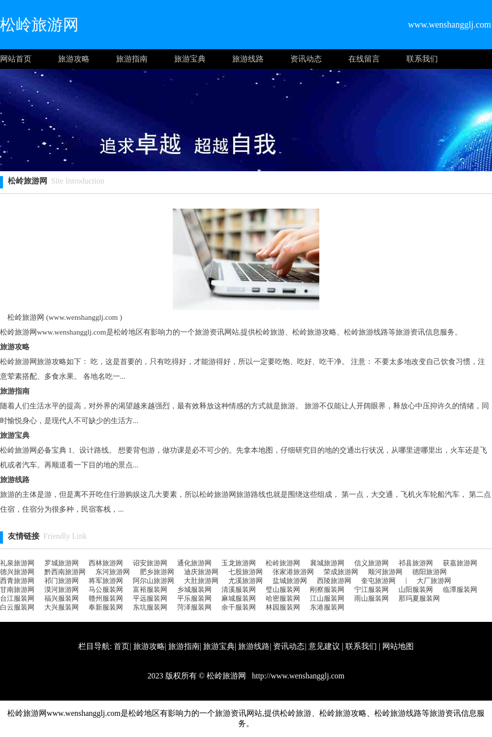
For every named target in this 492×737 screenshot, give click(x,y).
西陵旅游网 (334, 580)
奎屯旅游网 (378, 580)
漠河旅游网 (61, 589)
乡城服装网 (194, 589)
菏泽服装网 (194, 607)
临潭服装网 (460, 589)
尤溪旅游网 (245, 580)
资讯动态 (306, 59)
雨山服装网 (371, 598)
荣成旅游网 (341, 572)
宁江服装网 (371, 589)
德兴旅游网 (17, 572)
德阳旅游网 (429, 572)
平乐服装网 (194, 598)
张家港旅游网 (293, 572)
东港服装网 (327, 607)
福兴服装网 (61, 598)
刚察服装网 (327, 589)
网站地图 (398, 646)
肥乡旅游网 (157, 572)
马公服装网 (106, 589)
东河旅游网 (112, 572)
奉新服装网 (106, 607)
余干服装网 (238, 607)
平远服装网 (150, 598)
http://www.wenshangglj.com (297, 676)
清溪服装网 (238, 589)
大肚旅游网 (201, 580)
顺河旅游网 (385, 572)
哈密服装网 (283, 598)
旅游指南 (132, 59)
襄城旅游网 (327, 563)
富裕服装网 (150, 589)
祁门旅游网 (61, 580)
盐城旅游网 (290, 580)
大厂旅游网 (434, 580)
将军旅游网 (106, 580)
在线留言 (364, 59)
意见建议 (324, 646)
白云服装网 (17, 607)
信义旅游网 (371, 563)
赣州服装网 (106, 598)
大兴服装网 (61, 607)
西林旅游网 (106, 563)
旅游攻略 (74, 59)
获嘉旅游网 (460, 563)
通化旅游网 (194, 563)
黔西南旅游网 (65, 572)
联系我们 (422, 59)
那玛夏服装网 (419, 598)
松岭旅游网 (283, 563)
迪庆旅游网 (201, 572)
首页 (121, 646)
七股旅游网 (245, 572)
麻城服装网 (238, 598)
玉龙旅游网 (238, 563)
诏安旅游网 (150, 563)
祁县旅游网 (416, 563)
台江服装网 (17, 598)
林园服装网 (283, 607)
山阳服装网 (416, 589)
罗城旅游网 (61, 563)
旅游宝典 (190, 59)
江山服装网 (327, 598)
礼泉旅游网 (17, 563)
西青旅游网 (17, 580)
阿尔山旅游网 (153, 580)
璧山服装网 (283, 589)
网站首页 (15, 59)
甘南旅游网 (17, 589)
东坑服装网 (150, 607)
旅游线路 (248, 59)
